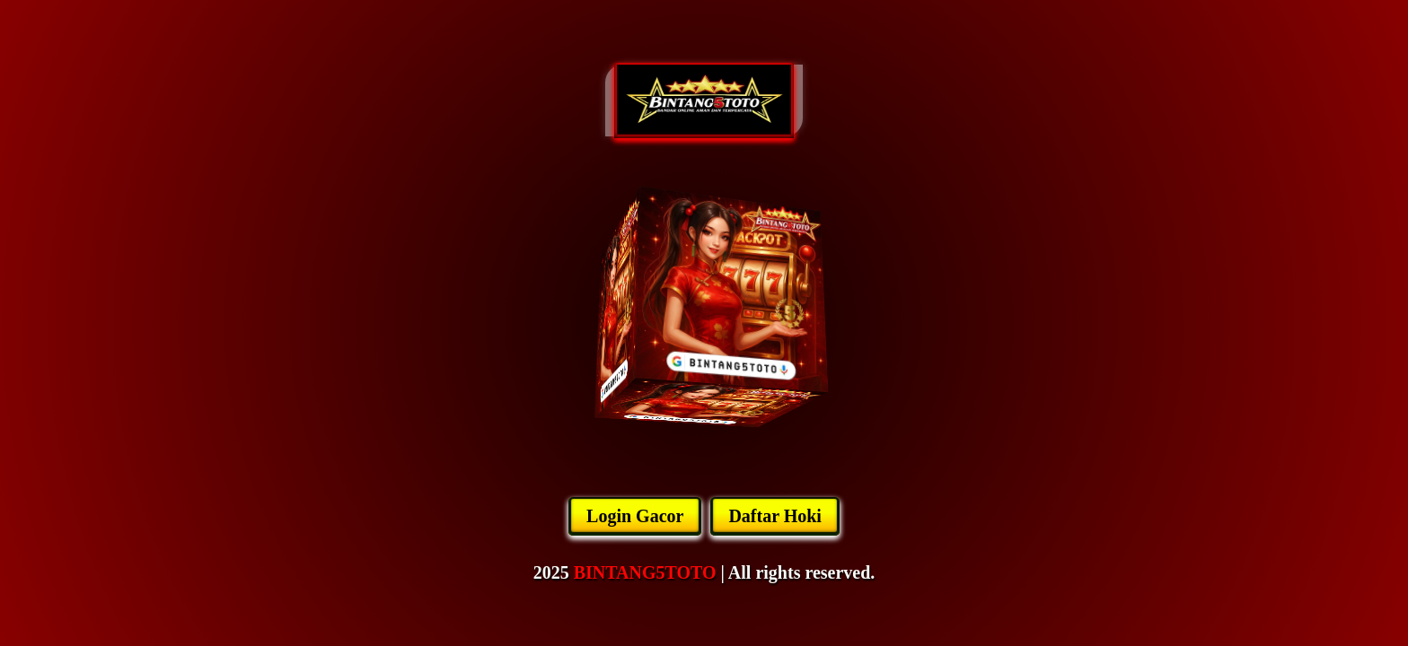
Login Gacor (634, 516)
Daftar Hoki (775, 516)
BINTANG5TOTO (645, 572)
